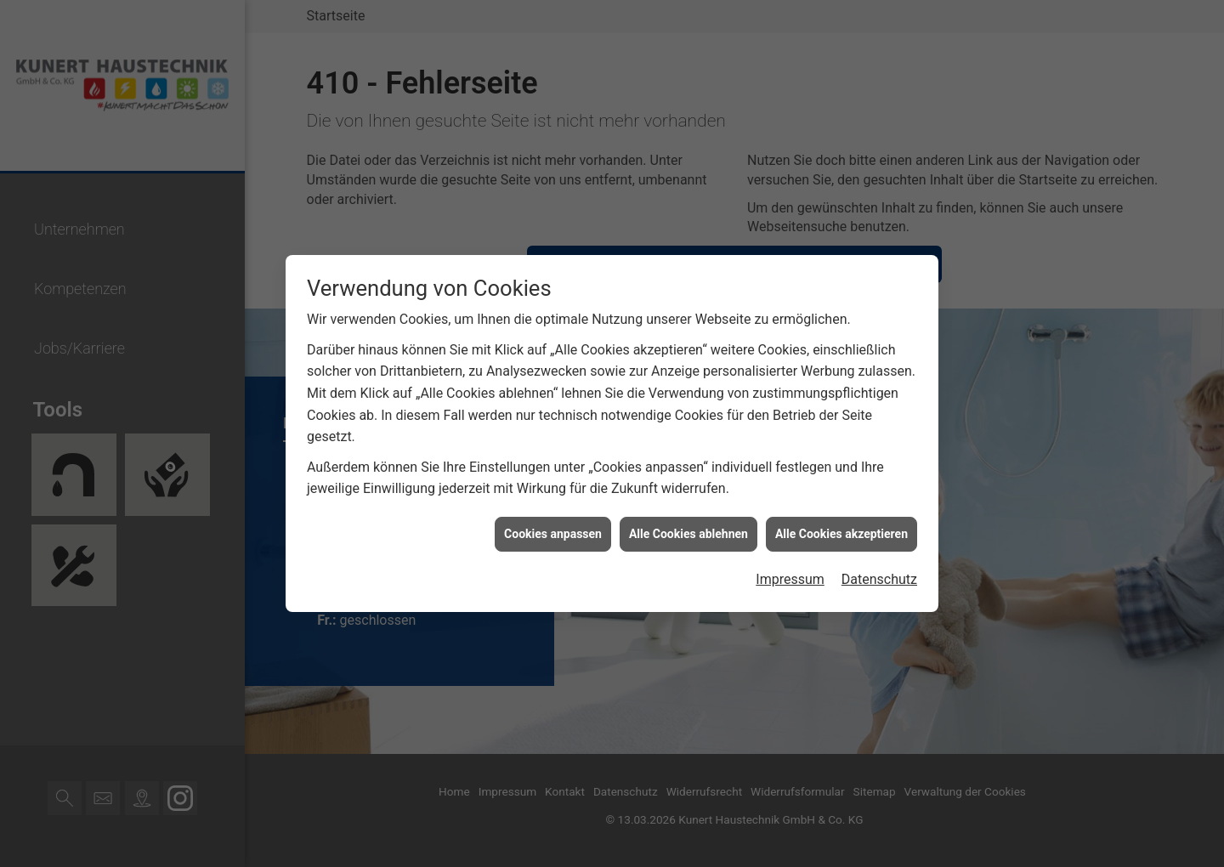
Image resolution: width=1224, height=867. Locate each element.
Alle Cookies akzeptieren (841, 530)
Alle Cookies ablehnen (688, 530)
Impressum (790, 577)
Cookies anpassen (553, 530)
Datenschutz (879, 577)
